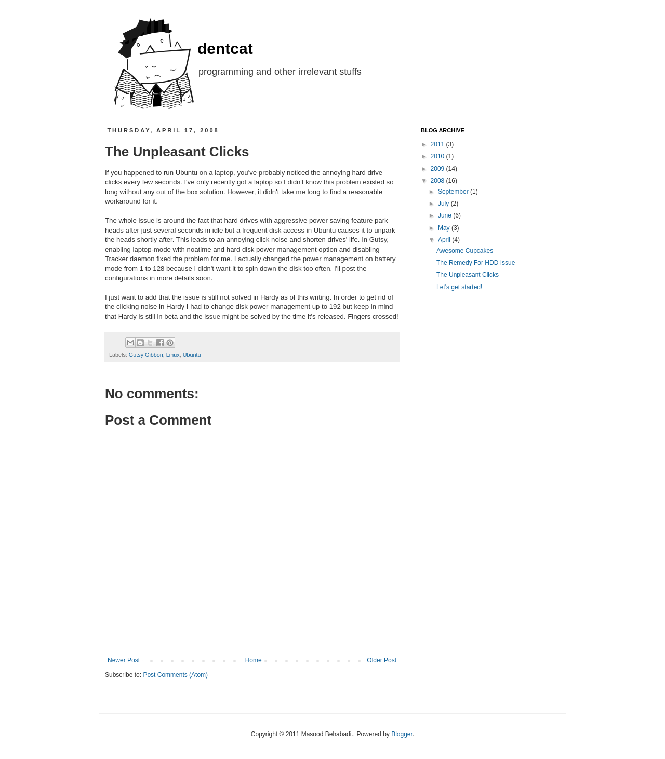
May (444, 228)
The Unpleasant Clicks (467, 274)
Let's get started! (459, 287)
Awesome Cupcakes (464, 250)
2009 (438, 168)
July (444, 203)
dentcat (225, 48)
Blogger (402, 734)
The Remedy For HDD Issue (475, 262)
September (454, 191)
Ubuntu (192, 354)
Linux (173, 354)
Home (253, 660)
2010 (438, 156)
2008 (438, 180)
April (445, 239)
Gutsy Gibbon (146, 354)
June (445, 215)
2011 (438, 144)
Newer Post (124, 660)
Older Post (381, 660)
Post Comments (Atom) (175, 675)
